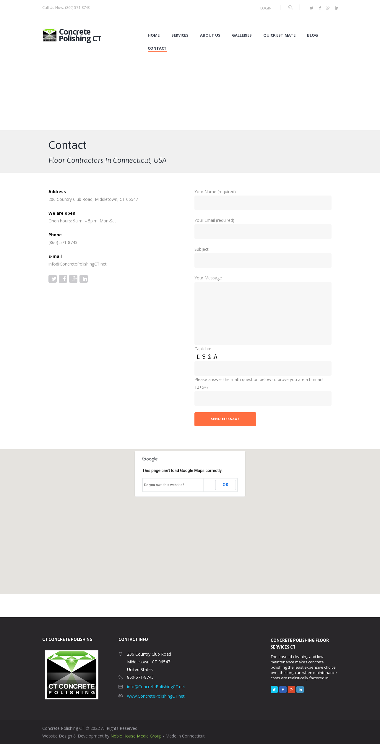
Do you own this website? (164, 485)
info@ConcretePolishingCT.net (156, 686)
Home (154, 35)
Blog (312, 35)
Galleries (242, 35)
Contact (157, 48)
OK (226, 484)
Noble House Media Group (136, 736)
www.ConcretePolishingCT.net (156, 696)
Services (180, 35)
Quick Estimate (279, 35)
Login (266, 8)
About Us (210, 35)
